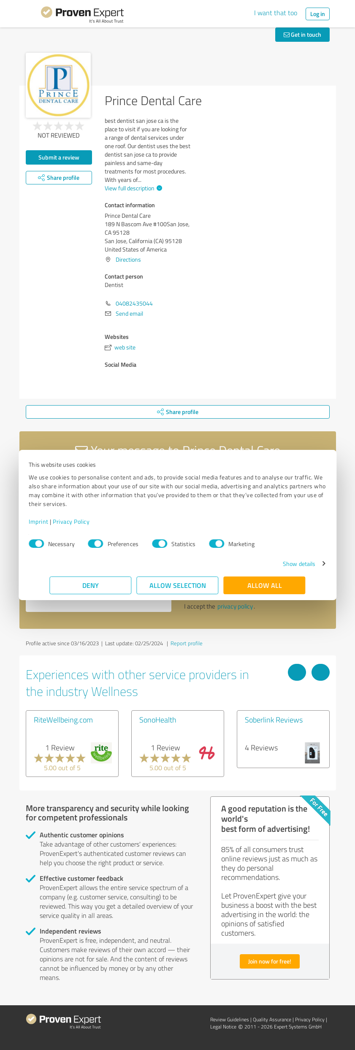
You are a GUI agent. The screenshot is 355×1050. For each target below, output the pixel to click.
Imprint (60, 521)
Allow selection (177, 585)
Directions (128, 259)
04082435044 (134, 303)
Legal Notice (223, 1026)
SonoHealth (157, 719)
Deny (90, 585)
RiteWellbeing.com (63, 719)
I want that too (275, 12)
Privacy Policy (92, 521)
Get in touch (302, 34)
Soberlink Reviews (274, 719)
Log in (317, 14)
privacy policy (235, 606)
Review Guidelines (229, 1019)
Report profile (187, 643)
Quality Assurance (272, 1019)
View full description (132, 188)
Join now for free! (269, 961)
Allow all (264, 585)
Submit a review (58, 157)
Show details (278, 564)
